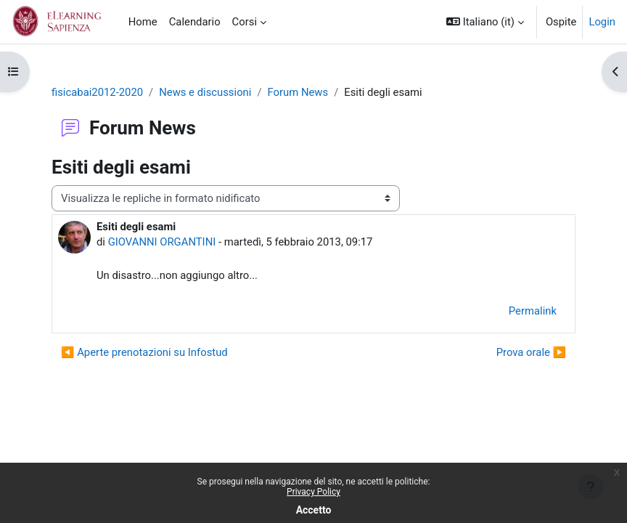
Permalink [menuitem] (533, 310)
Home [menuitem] (142, 21)
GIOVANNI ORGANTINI (162, 241)
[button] (485, 22)
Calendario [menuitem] (195, 21)
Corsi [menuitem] (244, 21)
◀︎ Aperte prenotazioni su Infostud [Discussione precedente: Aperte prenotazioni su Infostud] (144, 352)
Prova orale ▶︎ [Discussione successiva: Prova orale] (531, 352)
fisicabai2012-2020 (97, 92)
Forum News (298, 92)
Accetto (314, 510)
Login (602, 21)
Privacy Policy (313, 492)
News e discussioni (205, 92)
